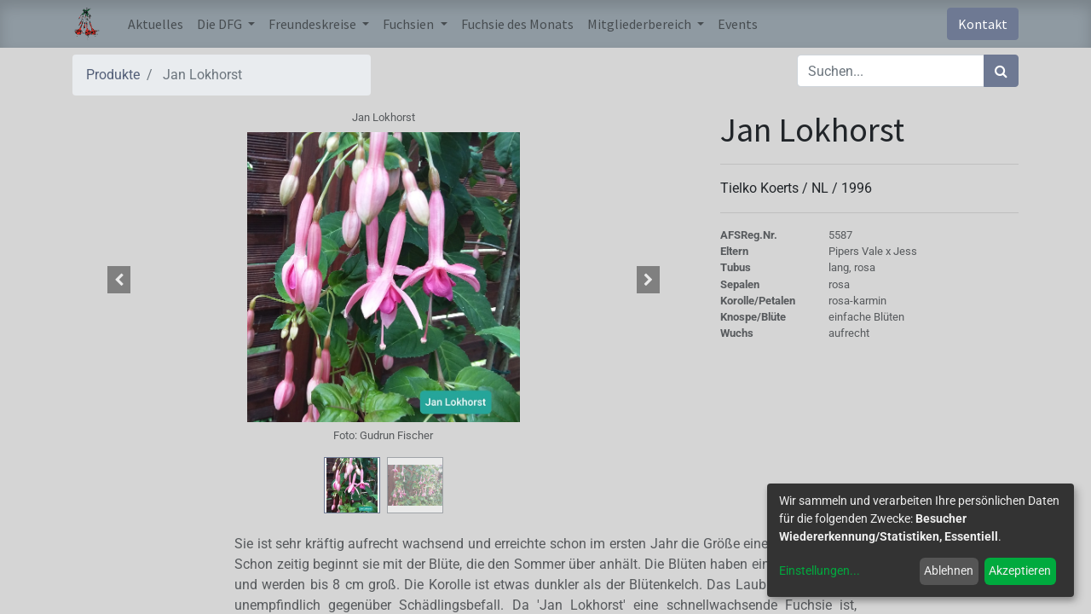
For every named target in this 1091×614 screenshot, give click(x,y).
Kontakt (982, 23)
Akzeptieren (1020, 570)
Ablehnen (948, 570)
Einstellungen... (819, 570)
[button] (119, 279)
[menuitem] (155, 24)
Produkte (113, 75)
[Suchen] (1001, 71)
